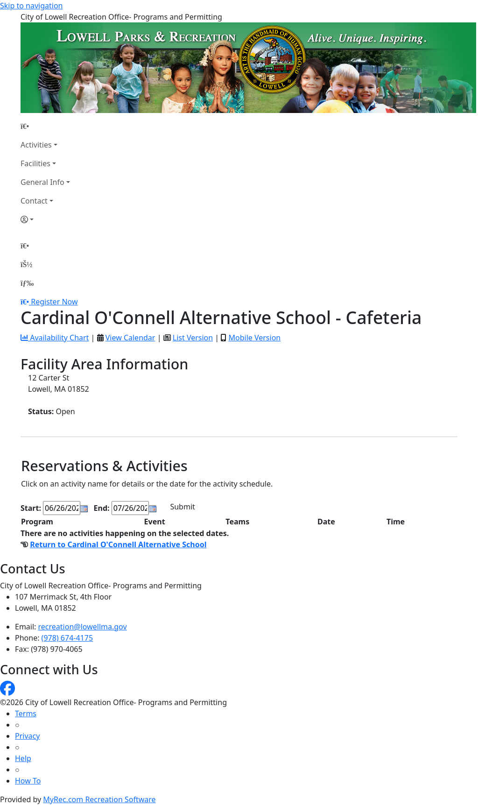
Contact (34, 201)
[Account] (45, 219)
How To (28, 781)
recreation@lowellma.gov (82, 626)
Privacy (27, 736)
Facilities (35, 163)
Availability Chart (55, 337)
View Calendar (130, 337)
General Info (42, 182)
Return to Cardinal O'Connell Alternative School (118, 544)
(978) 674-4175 (67, 638)
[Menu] (27, 283)
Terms (25, 713)
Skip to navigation (31, 5)
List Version (193, 337)
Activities (36, 145)
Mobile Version (254, 337)
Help (23, 758)
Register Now (54, 302)
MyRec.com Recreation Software (99, 799)
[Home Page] (45, 126)
